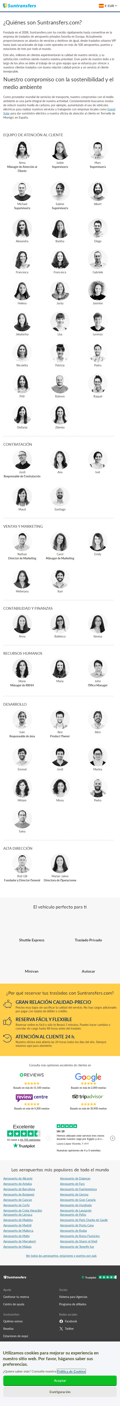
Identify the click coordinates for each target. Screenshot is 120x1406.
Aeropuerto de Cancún (17, 1200)
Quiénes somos (13, 1321)
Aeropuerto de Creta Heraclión (22, 1210)
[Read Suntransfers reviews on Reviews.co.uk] (32, 1077)
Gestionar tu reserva (16, 1297)
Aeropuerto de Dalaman (75, 1178)
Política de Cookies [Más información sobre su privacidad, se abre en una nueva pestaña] (71, 1371)
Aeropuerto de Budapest (18, 1194)
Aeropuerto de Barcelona (19, 1189)
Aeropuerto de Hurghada (76, 1205)
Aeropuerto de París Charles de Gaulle (84, 1220)
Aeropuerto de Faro (72, 1184)
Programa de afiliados (72, 1304)
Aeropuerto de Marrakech (19, 1241)
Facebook (68, 1321)
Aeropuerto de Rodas (73, 1230)
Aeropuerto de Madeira (18, 1220)
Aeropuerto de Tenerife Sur (77, 1246)
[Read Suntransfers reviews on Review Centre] (32, 1098)
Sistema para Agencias (73, 1297)
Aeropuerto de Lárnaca (17, 1214)
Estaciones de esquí (15, 1336)
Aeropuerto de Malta (16, 1236)
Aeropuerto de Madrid (17, 1225)
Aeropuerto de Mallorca (18, 1230)
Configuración (60, 1392)
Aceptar (60, 1380)
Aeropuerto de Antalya (17, 1184)
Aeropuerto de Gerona (74, 1194)
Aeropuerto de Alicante (17, 1178)
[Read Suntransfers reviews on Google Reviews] (88, 1077)
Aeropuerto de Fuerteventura (78, 1189)
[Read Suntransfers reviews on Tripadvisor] (88, 1098)
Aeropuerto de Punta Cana (77, 1225)
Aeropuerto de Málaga (17, 1246)
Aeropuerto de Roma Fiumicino (80, 1236)
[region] (60, 1373)
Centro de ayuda (13, 1304)
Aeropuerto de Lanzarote (75, 1210)
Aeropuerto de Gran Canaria (78, 1200)
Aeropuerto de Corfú (16, 1205)
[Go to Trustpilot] (99, 1277)
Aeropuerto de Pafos (73, 1214)
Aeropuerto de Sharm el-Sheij (78, 1241)
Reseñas (8, 1328)
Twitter (66, 1329)
